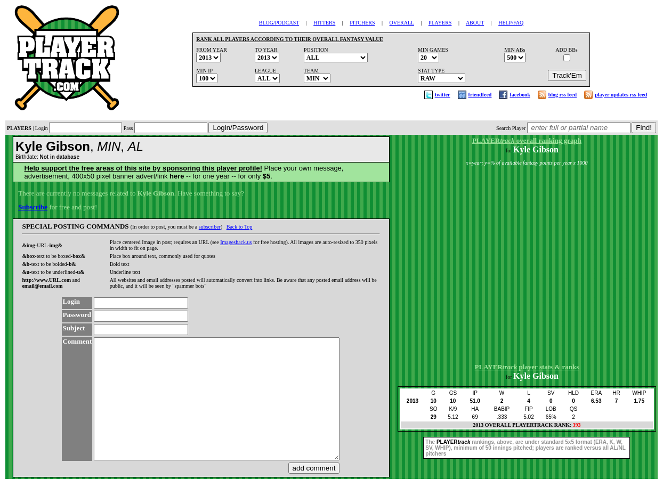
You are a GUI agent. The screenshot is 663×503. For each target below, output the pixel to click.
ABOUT (475, 23)
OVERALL (402, 23)
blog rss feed (562, 95)
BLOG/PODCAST (279, 23)
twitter (442, 95)
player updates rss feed (621, 95)
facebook (520, 95)
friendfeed (480, 95)
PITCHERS (362, 23)
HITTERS (324, 23)
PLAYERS (440, 23)
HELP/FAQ (510, 23)
